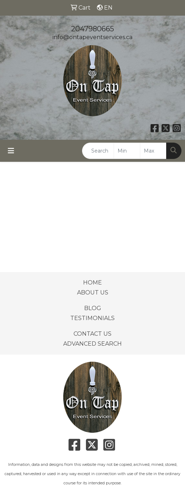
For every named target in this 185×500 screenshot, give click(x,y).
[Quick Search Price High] (153, 151)
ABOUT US (92, 292)
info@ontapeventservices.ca (92, 37)
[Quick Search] (98, 151)
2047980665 (92, 29)
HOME (92, 282)
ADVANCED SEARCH (92, 343)
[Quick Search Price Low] (127, 151)
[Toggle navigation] (11, 151)
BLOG (92, 308)
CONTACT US (92, 333)
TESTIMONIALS (92, 318)
